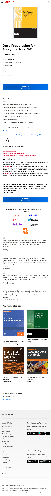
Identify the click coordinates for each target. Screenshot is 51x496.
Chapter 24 (19, 155)
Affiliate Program (7, 439)
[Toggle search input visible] (49, 2)
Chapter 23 (14, 153)
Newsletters (5, 457)
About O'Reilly (7, 423)
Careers (4, 429)
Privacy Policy (6, 460)
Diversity (4, 444)
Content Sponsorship (8, 446)
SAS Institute (9, 75)
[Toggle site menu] (2, 2)
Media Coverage (7, 434)
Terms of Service (6, 492)
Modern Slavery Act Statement (41, 492)
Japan (4, 473)
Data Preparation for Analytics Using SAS (28, 135)
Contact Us (5, 455)
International (6, 468)
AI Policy (4, 462)
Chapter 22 (9, 151)
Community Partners (8, 436)
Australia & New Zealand (9, 471)
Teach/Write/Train (7, 426)
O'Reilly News (6, 431)
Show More (6, 131)
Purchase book (7, 399)
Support (5, 452)
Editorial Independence (25, 492)
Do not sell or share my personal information (13, 485)
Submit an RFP (6, 441)
